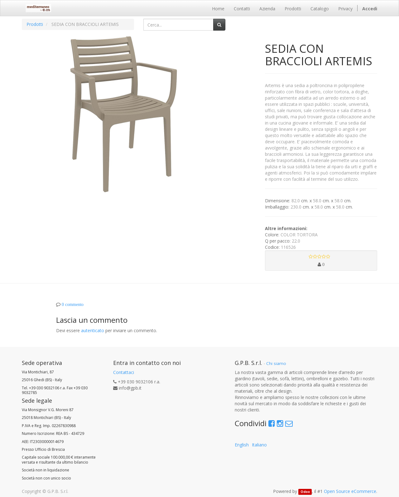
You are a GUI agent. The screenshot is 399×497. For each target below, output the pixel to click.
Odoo (305, 492)
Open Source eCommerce (350, 491)
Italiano (259, 445)
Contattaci (123, 372)
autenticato (92, 330)
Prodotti (34, 24)
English (242, 445)
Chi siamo (276, 363)
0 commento (73, 304)
